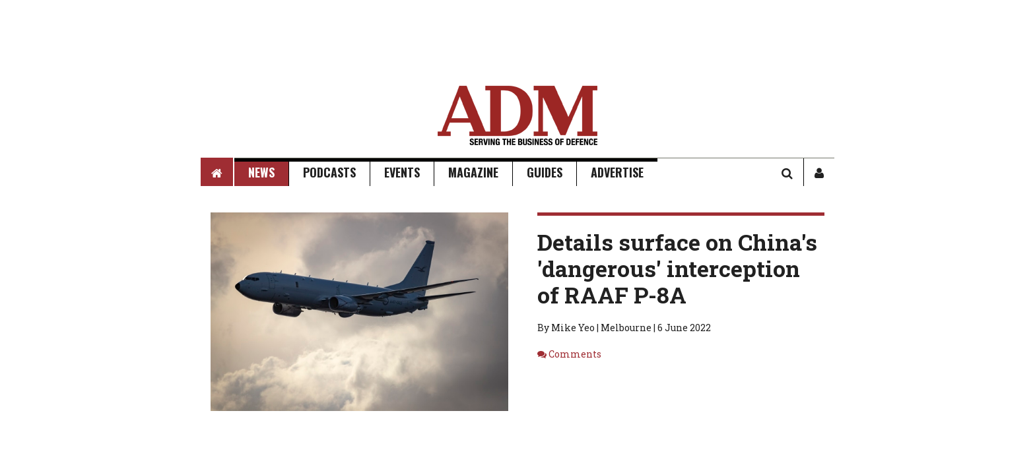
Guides (544, 172)
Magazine (473, 172)
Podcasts (329, 172)
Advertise (617, 172)
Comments (575, 354)
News (261, 172)
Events (402, 172)
